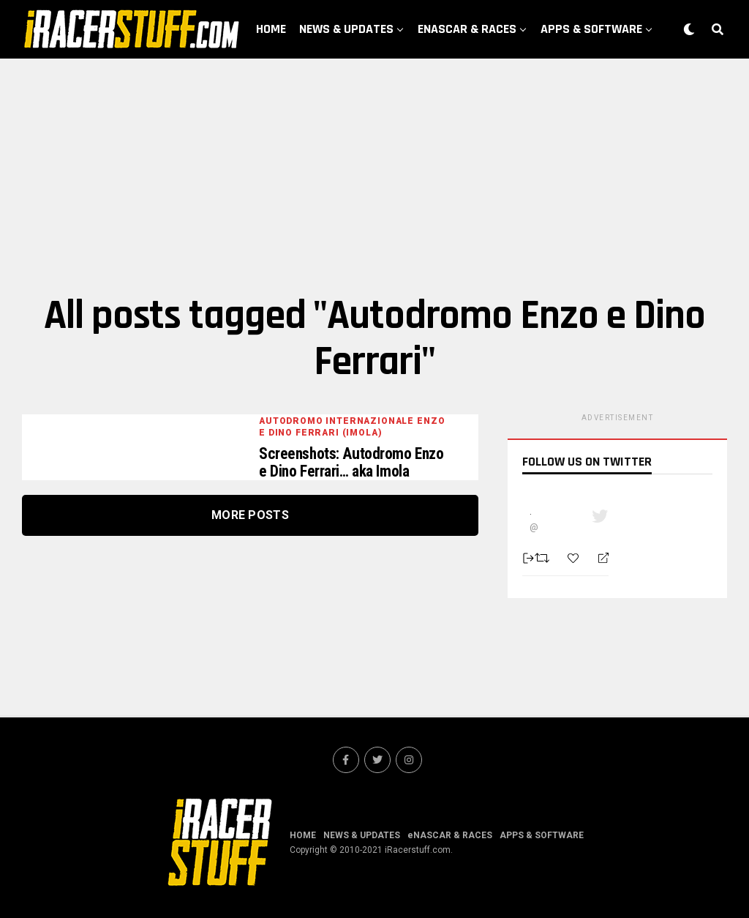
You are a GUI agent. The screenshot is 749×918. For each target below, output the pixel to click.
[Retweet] (544, 558)
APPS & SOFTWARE (591, 28)
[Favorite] (575, 558)
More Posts (250, 516)
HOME (271, 28)
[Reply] (597, 558)
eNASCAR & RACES (467, 28)
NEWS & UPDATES (346, 28)
